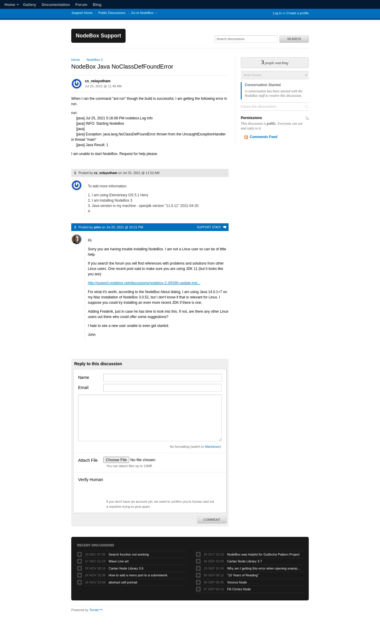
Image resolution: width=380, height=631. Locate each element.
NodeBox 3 (94, 59)
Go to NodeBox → (144, 13)
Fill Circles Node (239, 589)
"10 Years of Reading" (243, 575)
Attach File (88, 460)
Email (83, 387)
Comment (211, 519)
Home (11, 4)
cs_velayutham (97, 81)
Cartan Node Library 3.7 (244, 561)
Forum (81, 4)
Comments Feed (263, 137)
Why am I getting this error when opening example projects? (264, 568)
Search (294, 39)
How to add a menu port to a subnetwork (138, 575)
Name (83, 377)
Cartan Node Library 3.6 (126, 568)
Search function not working (129, 554)
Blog (97, 4)
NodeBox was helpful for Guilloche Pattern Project (263, 554)
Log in (277, 13)
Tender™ (96, 610)
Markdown (212, 446)
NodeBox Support (98, 36)
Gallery (29, 4)
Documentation (56, 4)
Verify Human (90, 479)
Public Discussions (112, 13)
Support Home (82, 13)
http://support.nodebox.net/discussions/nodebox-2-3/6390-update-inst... (144, 283)
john (97, 227)
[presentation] (148, 487)
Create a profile (297, 13)
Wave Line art (119, 561)
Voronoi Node (237, 582)
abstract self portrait (123, 582)
